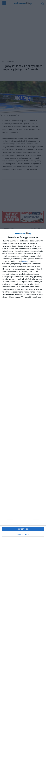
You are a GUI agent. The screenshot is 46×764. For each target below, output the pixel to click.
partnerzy (25, 261)
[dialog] (23, 496)
